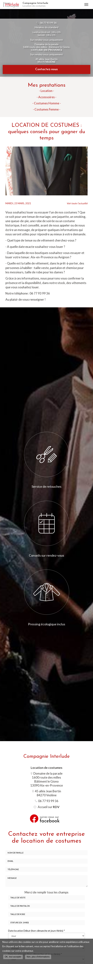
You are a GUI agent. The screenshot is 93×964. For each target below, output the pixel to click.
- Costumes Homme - (46, 103)
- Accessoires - (46, 97)
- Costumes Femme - (46, 109)
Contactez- (46, 69)
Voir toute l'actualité (77, 203)
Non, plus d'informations (38, 956)
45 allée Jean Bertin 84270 (47, 60)
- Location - (46, 91)
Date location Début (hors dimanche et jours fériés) (36, 930)
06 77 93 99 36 (48, 22)
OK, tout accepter (13, 956)
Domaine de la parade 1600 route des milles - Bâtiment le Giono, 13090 (46, 47)
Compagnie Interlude (52, 4)
